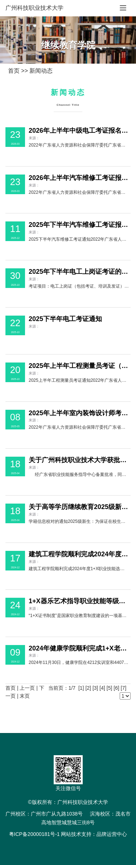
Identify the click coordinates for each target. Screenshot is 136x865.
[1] (81, 688)
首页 (14, 71)
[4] (102, 688)
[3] (95, 688)
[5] (109, 688)
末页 (25, 696)
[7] (124, 688)
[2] (88, 688)
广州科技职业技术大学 (34, 8)
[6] (116, 688)
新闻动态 (41, 71)
